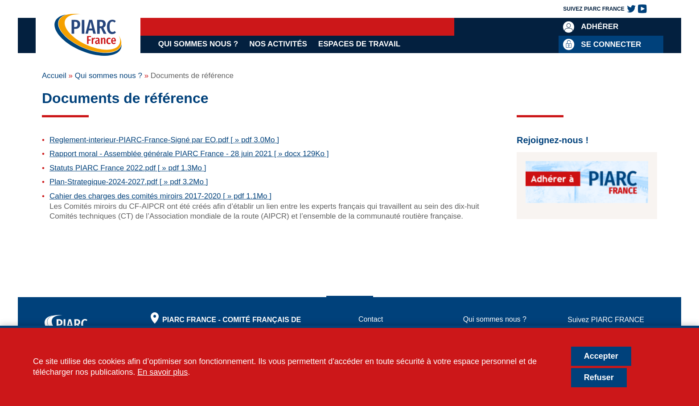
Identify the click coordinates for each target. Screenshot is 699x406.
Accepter (601, 356)
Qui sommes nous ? (198, 44)
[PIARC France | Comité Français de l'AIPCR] (88, 35)
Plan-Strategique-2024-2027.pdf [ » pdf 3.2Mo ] (128, 182)
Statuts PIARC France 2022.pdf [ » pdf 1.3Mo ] (127, 168)
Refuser (599, 377)
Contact (370, 319)
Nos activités (278, 44)
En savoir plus (162, 372)
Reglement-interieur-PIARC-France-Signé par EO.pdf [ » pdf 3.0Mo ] (164, 140)
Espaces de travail (359, 44)
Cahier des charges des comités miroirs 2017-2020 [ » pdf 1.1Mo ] (160, 196)
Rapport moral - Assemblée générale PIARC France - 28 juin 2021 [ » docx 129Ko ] (189, 153)
